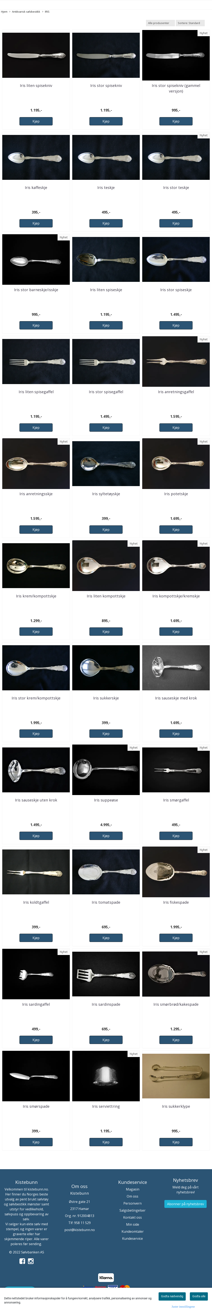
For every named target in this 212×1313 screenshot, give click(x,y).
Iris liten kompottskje (106, 595)
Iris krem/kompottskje (36, 595)
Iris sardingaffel (36, 1004)
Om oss (132, 1196)
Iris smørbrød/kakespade (176, 1004)
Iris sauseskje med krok (176, 698)
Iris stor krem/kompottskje (36, 698)
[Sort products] (190, 23)
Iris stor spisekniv (106, 85)
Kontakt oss (132, 1217)
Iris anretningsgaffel (176, 391)
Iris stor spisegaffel (106, 391)
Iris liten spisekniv (36, 85)
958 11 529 (82, 1223)
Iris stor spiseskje (176, 289)
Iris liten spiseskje (106, 289)
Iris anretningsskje (36, 493)
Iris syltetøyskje (106, 493)
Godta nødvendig (172, 1296)
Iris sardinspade (106, 1004)
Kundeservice (132, 1238)
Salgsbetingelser (132, 1210)
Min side (132, 1224)
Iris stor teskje (176, 187)
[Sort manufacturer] (160, 23)
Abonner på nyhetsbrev (185, 1204)
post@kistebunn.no (79, 1230)
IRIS (45, 12)
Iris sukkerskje (106, 698)
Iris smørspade (36, 1106)
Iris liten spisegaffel (36, 391)
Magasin (132, 1189)
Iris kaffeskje (36, 187)
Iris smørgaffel (176, 800)
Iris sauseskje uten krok (36, 800)
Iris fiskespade (176, 902)
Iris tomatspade (106, 902)
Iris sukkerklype (176, 1106)
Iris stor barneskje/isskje (36, 289)
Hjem (4, 11)
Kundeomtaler (133, 1231)
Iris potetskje (176, 493)
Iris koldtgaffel (36, 902)
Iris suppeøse (106, 800)
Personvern (132, 1203)
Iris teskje (106, 187)
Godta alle (198, 1296)
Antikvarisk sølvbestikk (24, 12)
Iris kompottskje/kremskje (176, 595)
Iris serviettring (106, 1106)
